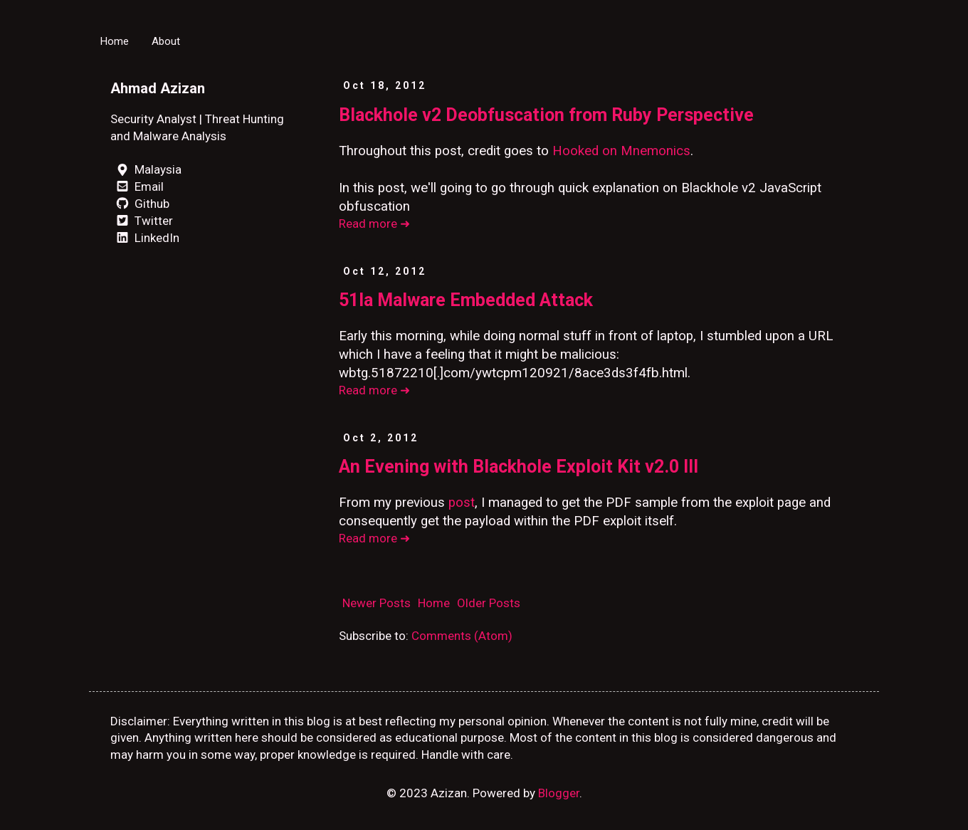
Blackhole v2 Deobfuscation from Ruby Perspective (546, 115)
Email (137, 186)
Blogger (558, 793)
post (461, 502)
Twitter (141, 221)
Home (114, 41)
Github (139, 203)
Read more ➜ (374, 223)
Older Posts (488, 603)
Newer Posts (376, 603)
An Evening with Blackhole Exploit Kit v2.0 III (518, 466)
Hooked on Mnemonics (621, 151)
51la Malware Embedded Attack (466, 300)
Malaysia (146, 169)
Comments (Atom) (461, 636)
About (166, 41)
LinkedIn (144, 238)
